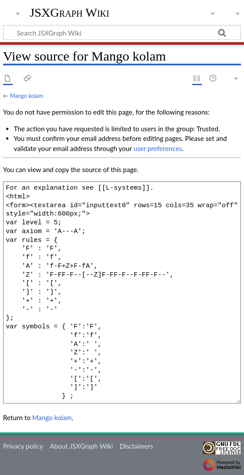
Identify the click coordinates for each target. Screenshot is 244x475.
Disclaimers (136, 446)
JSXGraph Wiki (69, 13)
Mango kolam (26, 95)
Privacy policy (23, 446)
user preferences (157, 148)
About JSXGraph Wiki (81, 446)
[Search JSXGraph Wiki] (122, 32)
